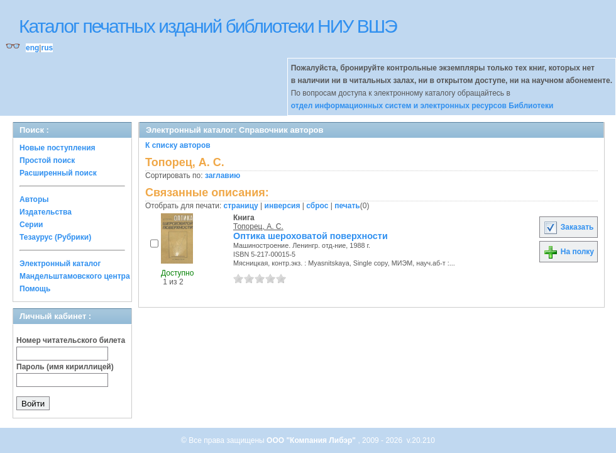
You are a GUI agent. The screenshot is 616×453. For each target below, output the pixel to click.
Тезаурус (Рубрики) (55, 237)
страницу (241, 205)
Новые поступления (57, 147)
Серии (31, 224)
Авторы (34, 199)
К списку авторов (178, 145)
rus (47, 47)
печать (347, 205)
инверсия (282, 205)
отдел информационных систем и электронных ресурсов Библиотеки (422, 105)
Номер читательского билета (70, 340)
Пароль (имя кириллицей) (65, 366)
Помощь (34, 288)
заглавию (222, 175)
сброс (317, 205)
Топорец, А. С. (258, 226)
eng (32, 47)
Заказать (568, 227)
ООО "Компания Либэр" (312, 440)
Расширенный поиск (58, 173)
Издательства (45, 212)
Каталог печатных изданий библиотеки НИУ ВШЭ (208, 26)
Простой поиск (47, 160)
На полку (568, 251)
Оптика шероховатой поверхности (310, 236)
